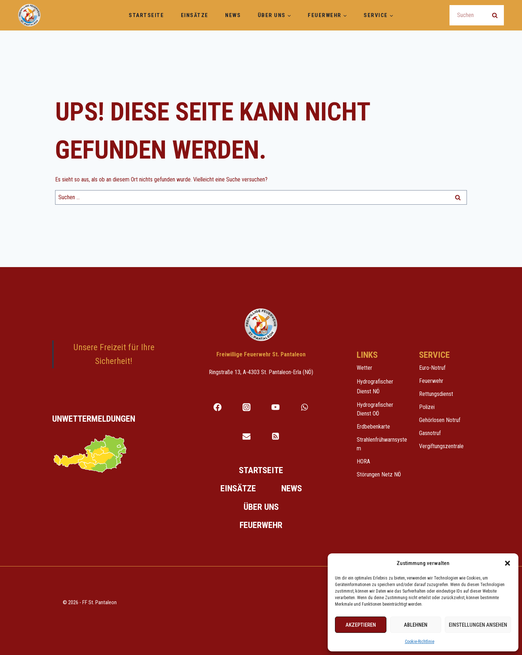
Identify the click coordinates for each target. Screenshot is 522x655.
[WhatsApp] (304, 407)
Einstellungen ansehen (478, 625)
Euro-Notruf (432, 367)
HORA (363, 461)
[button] (507, 563)
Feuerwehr (261, 525)
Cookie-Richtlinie (419, 641)
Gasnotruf (430, 433)
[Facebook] (217, 407)
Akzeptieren (360, 625)
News (233, 15)
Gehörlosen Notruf (439, 420)
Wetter (364, 367)
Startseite (146, 15)
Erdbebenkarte (373, 426)
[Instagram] (246, 407)
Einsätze (194, 15)
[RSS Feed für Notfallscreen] (275, 436)
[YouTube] (275, 407)
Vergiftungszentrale (441, 446)
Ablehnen (415, 625)
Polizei (427, 407)
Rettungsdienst (436, 393)
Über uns (261, 507)
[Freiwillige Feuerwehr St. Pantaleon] (29, 15)
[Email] (246, 436)
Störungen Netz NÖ (379, 474)
